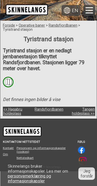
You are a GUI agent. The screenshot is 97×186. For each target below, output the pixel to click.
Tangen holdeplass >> (83, 111)
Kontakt (8, 148)
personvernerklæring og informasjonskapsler (29, 178)
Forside (9, 25)
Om (5, 154)
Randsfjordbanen (63, 25)
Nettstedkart (25, 158)
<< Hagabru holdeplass (12, 111)
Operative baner (32, 25)
